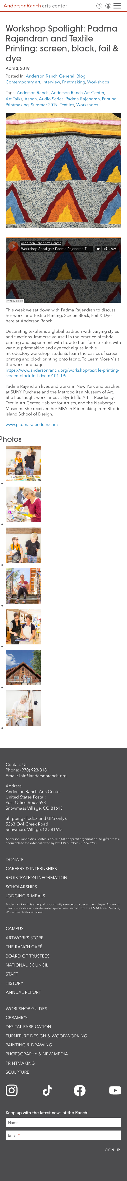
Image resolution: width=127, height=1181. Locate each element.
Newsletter (81, 6)
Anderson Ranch (33, 92)
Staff (12, 974)
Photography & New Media (37, 1054)
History (14, 983)
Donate (15, 859)
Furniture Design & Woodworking (46, 1036)
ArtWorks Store (25, 937)
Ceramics (16, 1017)
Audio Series (51, 98)
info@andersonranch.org (43, 775)
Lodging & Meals (25, 895)
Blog (81, 76)
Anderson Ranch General (50, 76)
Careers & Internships (31, 868)
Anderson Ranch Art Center (77, 92)
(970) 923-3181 (34, 770)
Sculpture (17, 1072)
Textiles (67, 104)
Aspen (30, 98)
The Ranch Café (24, 946)
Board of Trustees (28, 956)
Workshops (98, 82)
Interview (51, 82)
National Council (27, 965)
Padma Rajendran (83, 98)
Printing (109, 98)
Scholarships (21, 886)
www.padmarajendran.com (32, 424)
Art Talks (14, 98)
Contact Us (90, 6)
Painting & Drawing (29, 1045)
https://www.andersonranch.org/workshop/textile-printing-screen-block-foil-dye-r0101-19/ (62, 373)
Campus (14, 928)
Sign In (108, 6)
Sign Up (112, 1150)
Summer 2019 (44, 104)
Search (99, 6)
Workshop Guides (26, 1008)
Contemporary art (23, 82)
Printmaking (73, 82)
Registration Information (36, 877)
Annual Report (23, 992)
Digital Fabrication (28, 1026)
